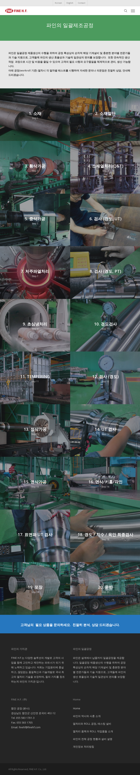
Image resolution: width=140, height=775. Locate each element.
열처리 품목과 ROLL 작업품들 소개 (93, 731)
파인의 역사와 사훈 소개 (87, 716)
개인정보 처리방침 (83, 746)
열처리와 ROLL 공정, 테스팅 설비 (92, 723)
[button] (133, 11)
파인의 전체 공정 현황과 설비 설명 (92, 739)
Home (76, 708)
